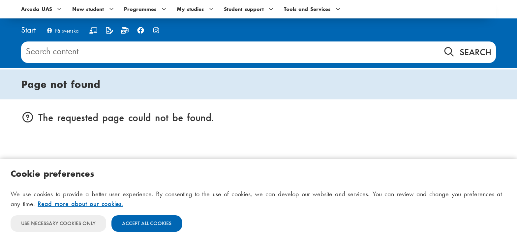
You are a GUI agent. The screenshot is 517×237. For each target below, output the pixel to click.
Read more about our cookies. (80, 203)
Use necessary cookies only (58, 223)
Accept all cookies (146, 223)
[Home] (28, 30)
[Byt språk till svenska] (62, 31)
